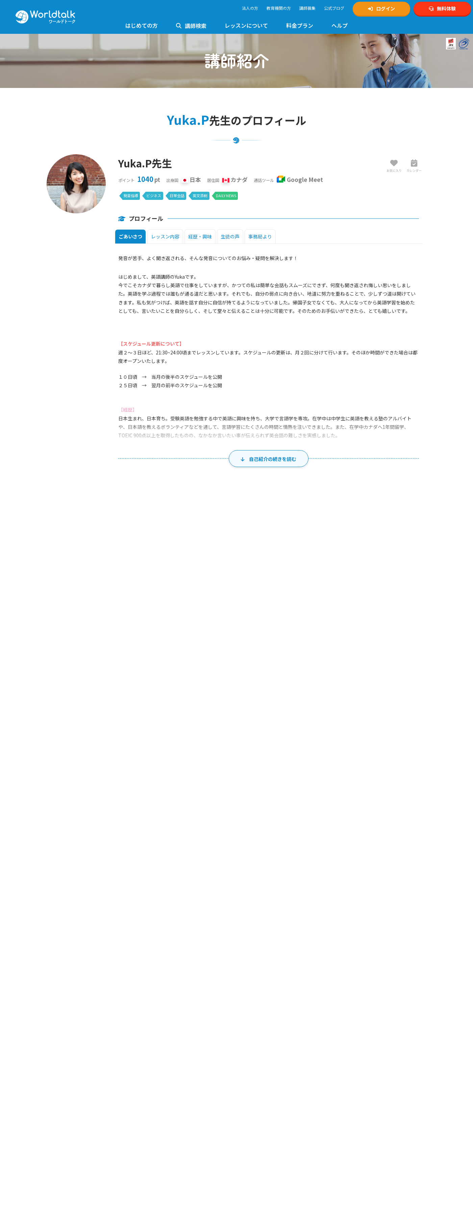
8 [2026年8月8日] (415, 714)
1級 (146, 1022)
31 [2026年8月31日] (154, 831)
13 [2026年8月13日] (310, 743)
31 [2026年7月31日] (361, 684)
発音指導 (130, 195)
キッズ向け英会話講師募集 (268, 975)
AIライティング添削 (165, 1156)
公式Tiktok (349, 997)
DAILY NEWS (226, 195)
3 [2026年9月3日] (311, 831)
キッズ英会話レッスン (167, 1052)
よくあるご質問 (161, 975)
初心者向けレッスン (165, 1007)
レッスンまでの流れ (69, 1094)
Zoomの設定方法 (67, 1109)
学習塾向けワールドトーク (364, 1059)
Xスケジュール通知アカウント (367, 982)
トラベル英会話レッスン (169, 1111)
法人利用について (67, 1037)
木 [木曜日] (288, 669)
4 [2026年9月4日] (363, 831)
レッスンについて (246, 25)
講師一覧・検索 (38, 909)
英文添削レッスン (163, 1118)
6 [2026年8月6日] (311, 714)
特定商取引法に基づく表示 (268, 1067)
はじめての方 (141, 25)
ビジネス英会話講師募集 (266, 1012)
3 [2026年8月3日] (155, 714)
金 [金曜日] (340, 669)
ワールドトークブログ (360, 1012)
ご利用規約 (254, 1044)
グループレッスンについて (171, 1163)
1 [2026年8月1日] (415, 684)
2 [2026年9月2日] (259, 831)
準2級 (174, 1022)
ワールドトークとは (69, 1007)
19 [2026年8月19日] (258, 772)
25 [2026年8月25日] (206, 802)
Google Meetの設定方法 (73, 1102)
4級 (191, 1022)
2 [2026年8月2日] (103, 714)
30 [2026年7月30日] (310, 684)
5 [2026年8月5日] (259, 714)
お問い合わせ (159, 982)
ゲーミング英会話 (163, 1141)
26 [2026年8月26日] (258, 802)
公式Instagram (353, 967)
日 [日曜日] (81, 669)
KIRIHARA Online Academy (364, 1066)
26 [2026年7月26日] (102, 684)
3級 (184, 1022)
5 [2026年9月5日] (415, 831)
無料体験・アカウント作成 (75, 975)
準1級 (155, 1022)
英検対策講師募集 (260, 990)
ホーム (11, 909)
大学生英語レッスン (165, 1081)
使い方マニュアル (163, 967)
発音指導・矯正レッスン (169, 1037)
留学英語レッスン (163, 1148)
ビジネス (153, 195)
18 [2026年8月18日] (206, 772)
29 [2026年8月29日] (413, 802)
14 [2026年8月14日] (361, 743)
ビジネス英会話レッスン (169, 1096)
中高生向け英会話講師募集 (268, 982)
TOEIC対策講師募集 (261, 997)
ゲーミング (372, 1026)
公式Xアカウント (355, 975)
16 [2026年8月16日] (102, 772)
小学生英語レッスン (165, 1059)
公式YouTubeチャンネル (362, 990)
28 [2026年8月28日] (361, 802)
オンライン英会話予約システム (368, 1081)
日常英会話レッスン (165, 1104)
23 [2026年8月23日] (102, 802)
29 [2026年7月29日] (258, 684)
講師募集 (307, 8)
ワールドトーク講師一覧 (73, 1062)
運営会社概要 (256, 1074)
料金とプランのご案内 (71, 1149)
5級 (199, 1022)
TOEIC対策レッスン (165, 1029)
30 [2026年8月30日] (102, 831)
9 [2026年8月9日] (103, 743)
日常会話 (177, 195)
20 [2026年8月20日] (310, 772)
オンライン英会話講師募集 (268, 967)
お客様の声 (61, 1022)
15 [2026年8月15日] (413, 743)
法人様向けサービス (165, 1133)
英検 (339, 1019)
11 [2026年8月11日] (206, 743)
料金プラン (299, 25)
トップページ (63, 967)
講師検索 (191, 26)
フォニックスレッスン (167, 1089)
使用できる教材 (65, 1117)
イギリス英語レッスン (167, 1126)
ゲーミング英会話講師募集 (268, 1019)
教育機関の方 (279, 8)
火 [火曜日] (185, 669)
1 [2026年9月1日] (207, 831)
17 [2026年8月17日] (154, 772)
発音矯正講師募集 (260, 1004)
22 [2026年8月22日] (413, 772)
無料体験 (442, 8)
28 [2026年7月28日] (206, 684)
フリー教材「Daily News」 (75, 1124)
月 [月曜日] (132, 669)
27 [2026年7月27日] (154, 684)
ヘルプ (339, 25)
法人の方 (250, 8)
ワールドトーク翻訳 (358, 1073)
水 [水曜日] (236, 669)
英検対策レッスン (163, 1015)
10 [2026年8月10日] (154, 743)
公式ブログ (334, 8)
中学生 (355, 1026)
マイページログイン (69, 982)
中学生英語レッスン (165, 1066)
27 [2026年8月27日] (310, 802)
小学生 (341, 1026)
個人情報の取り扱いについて (270, 1059)
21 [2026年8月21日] (361, 772)
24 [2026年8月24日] (154, 802)
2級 (165, 1022)
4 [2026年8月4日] (207, 714)
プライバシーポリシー (264, 1052)
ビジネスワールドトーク (362, 1051)
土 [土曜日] (392, 669)
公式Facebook (353, 1004)
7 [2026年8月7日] (363, 714)
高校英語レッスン (163, 1074)
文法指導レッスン (163, 1044)
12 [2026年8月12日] (258, 743)
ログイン (381, 8)
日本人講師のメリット (71, 1015)
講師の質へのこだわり (71, 1030)
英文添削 (200, 195)
